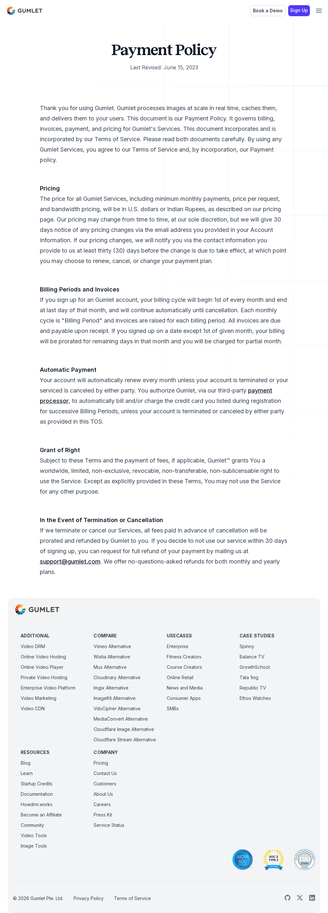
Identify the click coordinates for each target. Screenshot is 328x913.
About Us (103, 794)
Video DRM (33, 646)
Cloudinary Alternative (117, 677)
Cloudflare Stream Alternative (125, 739)
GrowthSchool (255, 667)
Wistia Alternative (112, 656)
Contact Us (105, 773)
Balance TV (252, 656)
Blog (25, 763)
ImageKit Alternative (115, 698)
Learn (27, 773)
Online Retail (180, 677)
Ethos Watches (255, 698)
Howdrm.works (36, 804)
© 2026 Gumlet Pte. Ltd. (38, 898)
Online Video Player (42, 667)
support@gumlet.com (70, 561)
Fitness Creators (184, 656)
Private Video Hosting (44, 677)
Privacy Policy (89, 898)
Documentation (37, 794)
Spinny (247, 646)
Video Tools (34, 835)
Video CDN (33, 708)
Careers (102, 804)
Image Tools (34, 846)
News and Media (185, 687)
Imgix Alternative (111, 687)
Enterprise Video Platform (48, 687)
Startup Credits (36, 783)
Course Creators (184, 667)
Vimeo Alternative (112, 646)
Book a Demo (268, 10)
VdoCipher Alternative (117, 708)
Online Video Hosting (43, 656)
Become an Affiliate (41, 814)
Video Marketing (38, 698)
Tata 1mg (249, 677)
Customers (105, 783)
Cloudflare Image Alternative (124, 729)
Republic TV (253, 687)
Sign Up (299, 10)
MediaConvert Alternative (121, 719)
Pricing (101, 763)
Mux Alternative (110, 667)
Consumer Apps (184, 698)
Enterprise (177, 646)
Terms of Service (132, 898)
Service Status (109, 825)
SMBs (173, 708)
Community (32, 825)
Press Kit (103, 814)
